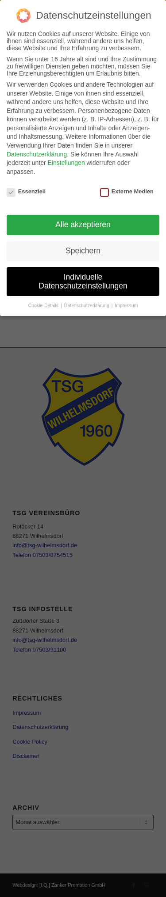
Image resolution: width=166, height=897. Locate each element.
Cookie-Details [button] (44, 303)
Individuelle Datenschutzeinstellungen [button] (83, 279)
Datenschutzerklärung (37, 152)
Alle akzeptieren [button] (83, 222)
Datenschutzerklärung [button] (87, 303)
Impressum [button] (126, 303)
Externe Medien (127, 189)
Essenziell (26, 189)
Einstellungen (66, 160)
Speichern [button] (83, 248)
